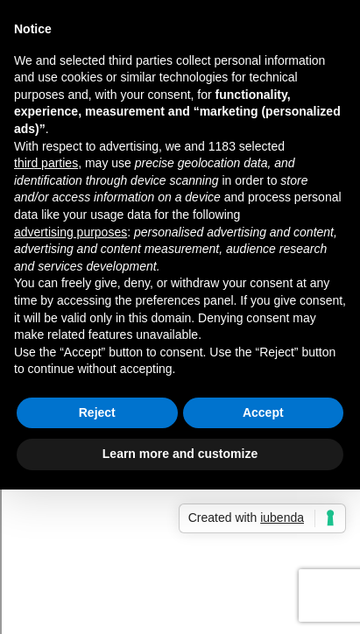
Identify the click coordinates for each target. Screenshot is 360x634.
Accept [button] (263, 412)
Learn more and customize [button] (180, 454)
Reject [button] (97, 412)
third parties (46, 163)
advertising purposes (70, 232)
